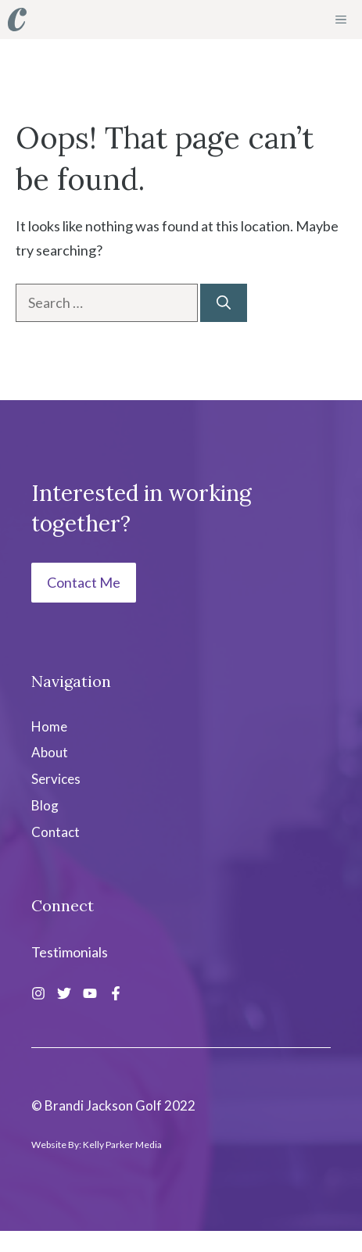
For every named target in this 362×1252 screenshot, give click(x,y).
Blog (45, 805)
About (49, 752)
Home (49, 726)
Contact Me (83, 582)
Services (56, 779)
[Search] (223, 303)
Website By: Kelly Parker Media (96, 1144)
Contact (55, 832)
